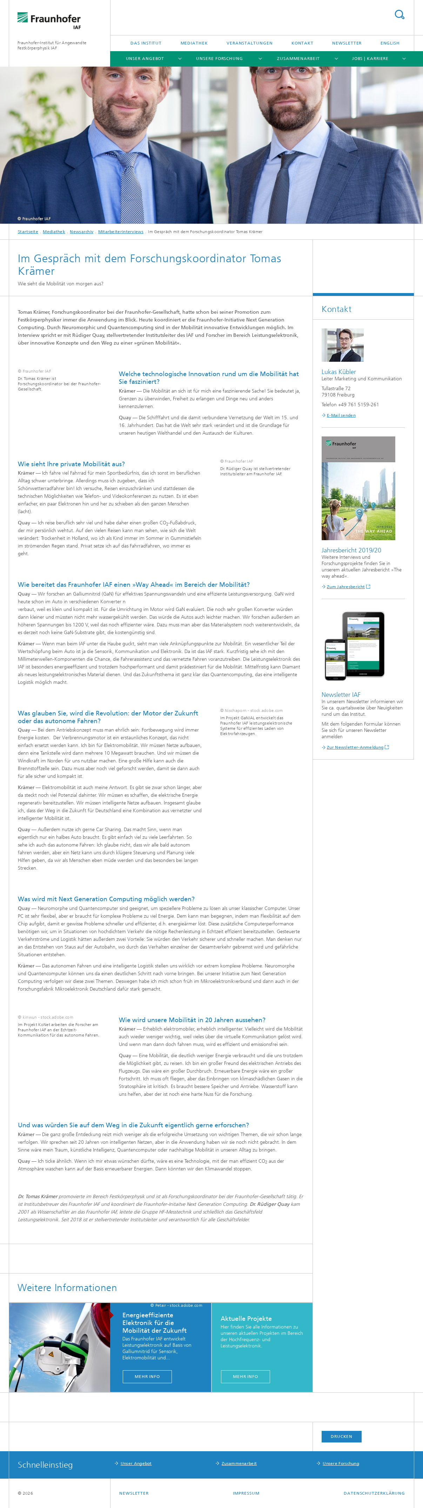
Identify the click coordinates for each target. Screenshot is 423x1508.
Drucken (341, 1436)
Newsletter (347, 43)
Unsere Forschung (219, 58)
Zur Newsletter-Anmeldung (355, 747)
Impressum (246, 1493)
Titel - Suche (399, 14)
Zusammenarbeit (298, 58)
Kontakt (302, 43)
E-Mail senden (341, 415)
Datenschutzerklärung (374, 1493)
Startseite (28, 231)
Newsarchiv (81, 231)
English (390, 43)
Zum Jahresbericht (346, 586)
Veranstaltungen (250, 43)
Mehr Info (147, 1376)
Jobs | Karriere (370, 58)
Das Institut (146, 43)
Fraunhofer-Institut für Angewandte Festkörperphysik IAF (52, 45)
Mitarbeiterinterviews (120, 231)
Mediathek (194, 43)
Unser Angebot (145, 58)
